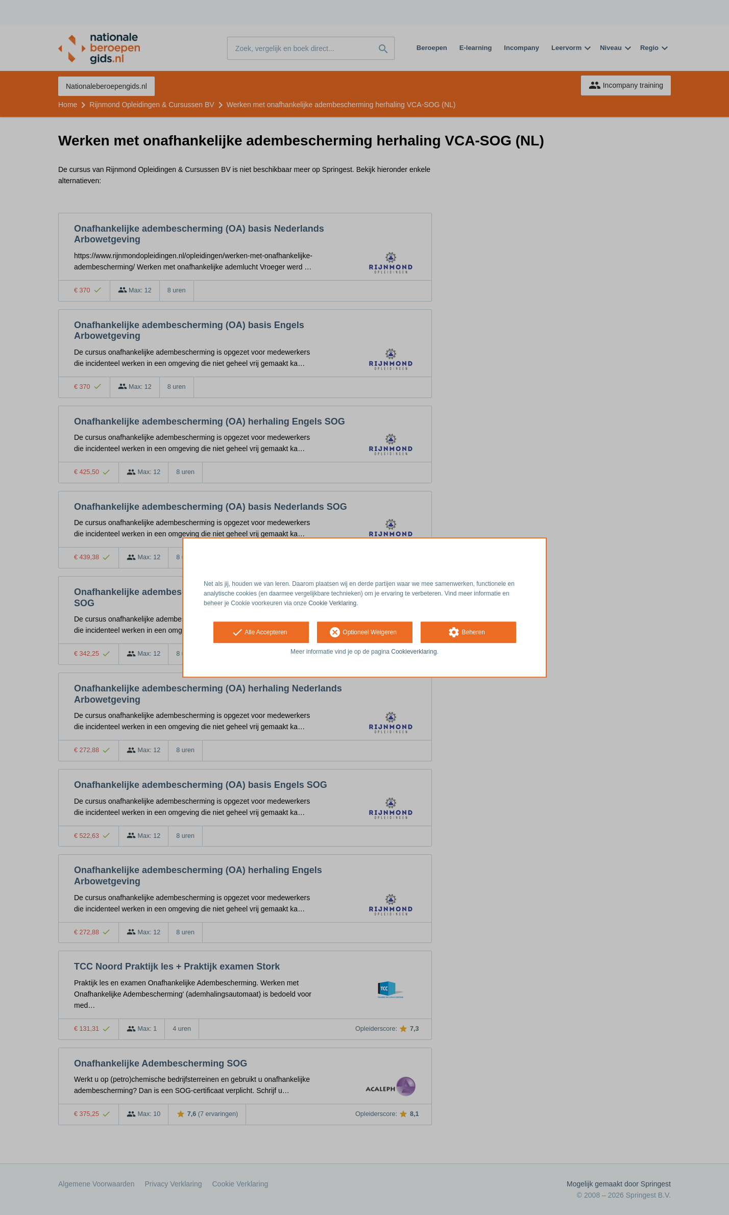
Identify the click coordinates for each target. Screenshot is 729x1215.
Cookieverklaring (413, 652)
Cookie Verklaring (332, 603)
